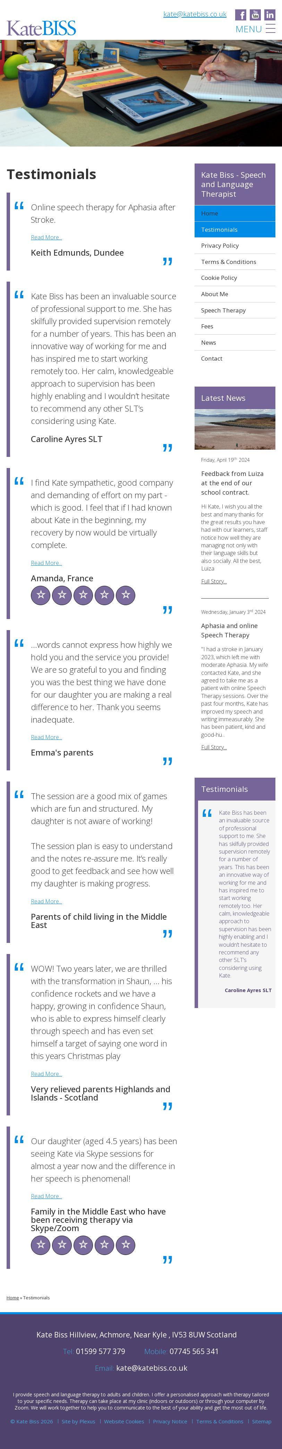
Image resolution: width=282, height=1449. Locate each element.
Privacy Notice (170, 1421)
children (140, 1394)
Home (13, 1298)
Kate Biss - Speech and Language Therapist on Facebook (240, 14)
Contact (211, 358)
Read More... (46, 237)
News (208, 342)
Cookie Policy (219, 278)
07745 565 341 (181, 1351)
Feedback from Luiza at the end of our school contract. (232, 482)
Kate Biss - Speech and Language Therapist (233, 184)
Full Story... (214, 581)
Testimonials (36, 1298)
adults (114, 1394)
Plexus (87, 1421)
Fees (207, 326)
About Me (214, 294)
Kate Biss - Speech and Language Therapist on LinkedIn (269, 14)
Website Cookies (124, 1421)
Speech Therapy (223, 310)
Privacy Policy (220, 245)
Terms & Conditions (228, 262)
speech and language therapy (67, 1394)
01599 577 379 (94, 1351)
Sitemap (262, 1421)
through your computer (231, 1401)
